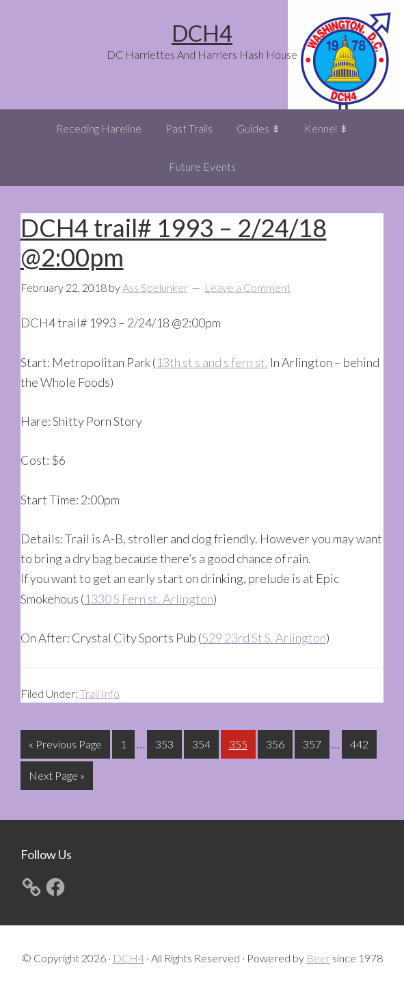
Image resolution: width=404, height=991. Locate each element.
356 (276, 742)
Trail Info (100, 693)
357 (313, 742)
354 (203, 742)
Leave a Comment (247, 287)
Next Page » (56, 778)
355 (240, 742)
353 (166, 742)
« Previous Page (65, 747)
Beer (318, 957)
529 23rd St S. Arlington (264, 637)
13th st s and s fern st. (212, 362)
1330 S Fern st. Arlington (148, 598)
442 (361, 742)
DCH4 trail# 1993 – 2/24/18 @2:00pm (174, 242)
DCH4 (202, 33)
